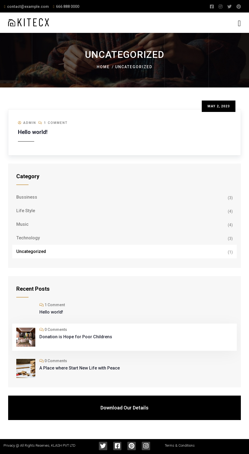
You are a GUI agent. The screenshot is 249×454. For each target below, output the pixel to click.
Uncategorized (31, 251)
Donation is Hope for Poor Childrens (75, 336)
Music (22, 224)
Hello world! (33, 132)
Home (103, 67)
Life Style (25, 210)
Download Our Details (124, 408)
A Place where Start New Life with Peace (79, 368)
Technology (28, 237)
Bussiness (26, 197)
